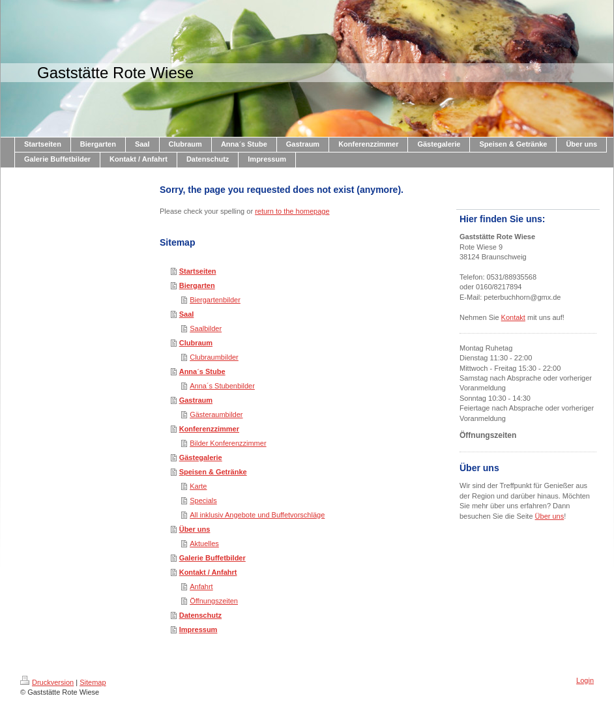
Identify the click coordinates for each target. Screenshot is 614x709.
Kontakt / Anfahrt (208, 572)
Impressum (198, 629)
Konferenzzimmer (209, 429)
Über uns (195, 529)
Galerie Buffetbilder (212, 558)
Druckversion (47, 682)
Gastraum (195, 400)
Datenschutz (200, 615)
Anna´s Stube (202, 371)
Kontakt (513, 317)
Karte (198, 486)
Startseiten (197, 271)
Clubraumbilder (214, 357)
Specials (203, 500)
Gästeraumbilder (216, 414)
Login (585, 680)
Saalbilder (206, 328)
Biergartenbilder (215, 300)
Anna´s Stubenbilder (222, 386)
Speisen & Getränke (213, 472)
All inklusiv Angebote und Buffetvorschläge (257, 515)
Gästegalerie (200, 457)
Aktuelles (204, 543)
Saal (186, 314)
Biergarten (197, 285)
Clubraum (195, 343)
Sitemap (93, 682)
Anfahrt (201, 586)
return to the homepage (292, 211)
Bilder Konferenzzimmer (228, 443)
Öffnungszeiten (214, 601)
